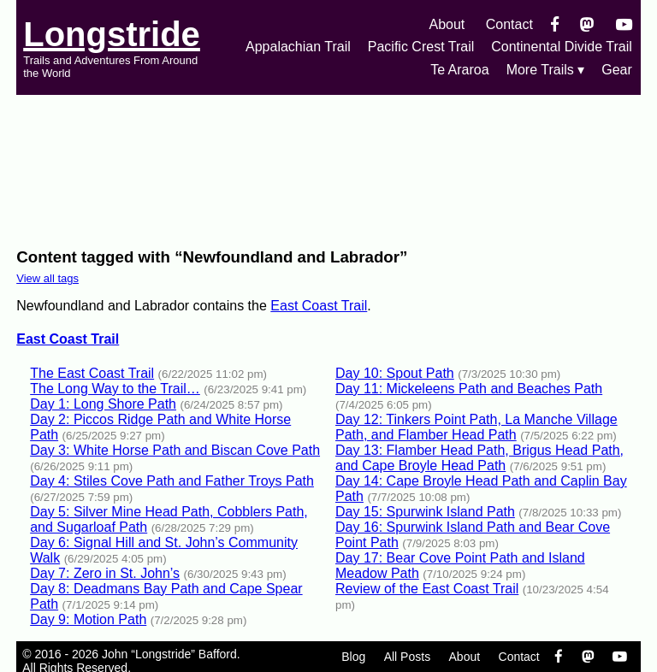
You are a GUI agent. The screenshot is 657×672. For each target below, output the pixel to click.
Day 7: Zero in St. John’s (105, 573)
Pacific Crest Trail (421, 46)
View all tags (47, 278)
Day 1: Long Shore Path (103, 404)
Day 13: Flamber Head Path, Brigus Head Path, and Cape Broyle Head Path (479, 458)
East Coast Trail (318, 305)
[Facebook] (554, 24)
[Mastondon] (587, 24)
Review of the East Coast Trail (426, 588)
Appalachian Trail (298, 46)
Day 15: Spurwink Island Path (425, 511)
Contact (509, 24)
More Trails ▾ (545, 69)
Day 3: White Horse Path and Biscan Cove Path (175, 450)
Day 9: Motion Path (88, 619)
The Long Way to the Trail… (115, 388)
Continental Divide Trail (561, 46)
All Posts (407, 656)
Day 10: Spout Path (394, 373)
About (447, 24)
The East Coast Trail (92, 373)
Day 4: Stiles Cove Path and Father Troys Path (172, 481)
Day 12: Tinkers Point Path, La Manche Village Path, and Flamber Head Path (476, 427)
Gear (616, 69)
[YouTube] (624, 24)
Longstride (111, 34)
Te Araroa (459, 69)
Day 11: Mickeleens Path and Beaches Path (468, 388)
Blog (353, 656)
